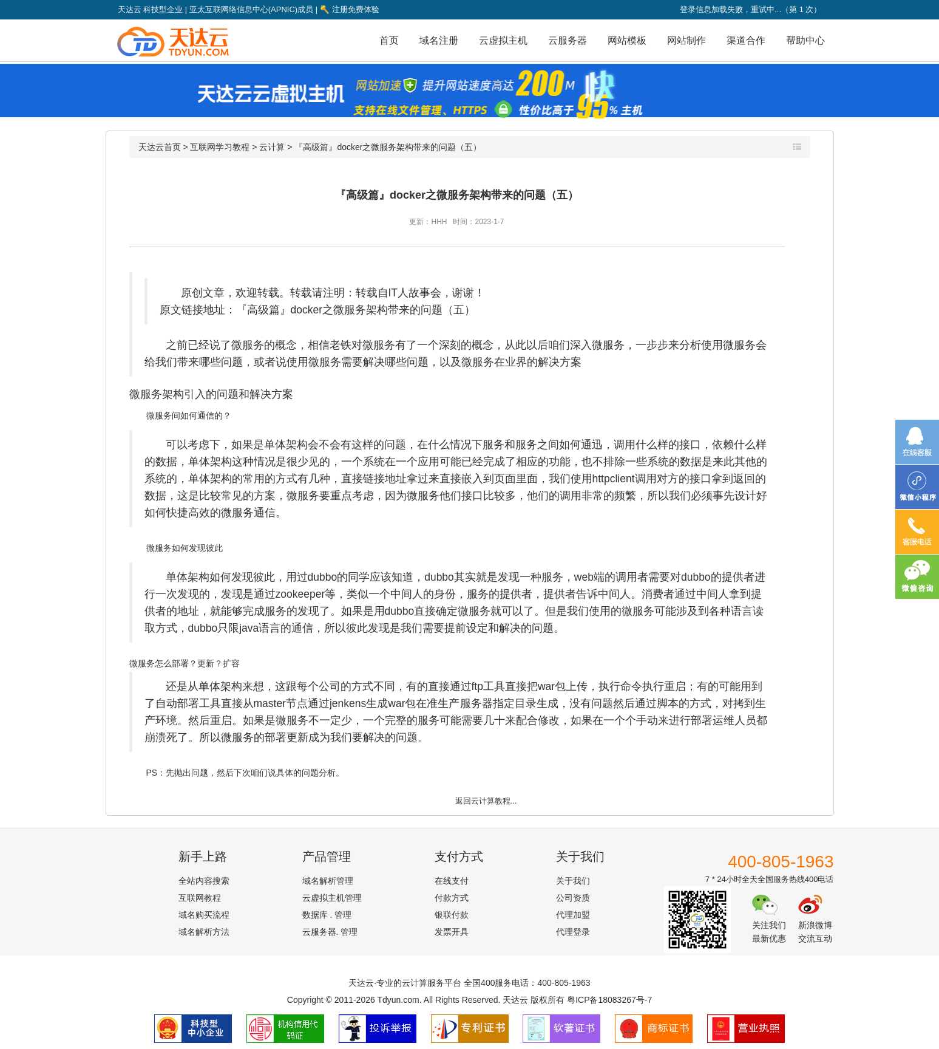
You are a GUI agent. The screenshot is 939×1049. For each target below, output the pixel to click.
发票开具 (452, 932)
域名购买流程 (203, 915)
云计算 (272, 147)
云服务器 (567, 40)
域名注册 (438, 40)
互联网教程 (199, 898)
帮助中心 (805, 40)
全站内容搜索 (203, 881)
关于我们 (573, 881)
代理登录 (573, 932)
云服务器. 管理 (330, 932)
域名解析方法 (203, 932)
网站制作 (686, 40)
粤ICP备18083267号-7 (609, 1000)
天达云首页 (159, 147)
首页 (389, 40)
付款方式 (452, 898)
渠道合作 (746, 40)
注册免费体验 (349, 9)
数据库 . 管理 (327, 915)
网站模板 (627, 40)
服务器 (476, 703)
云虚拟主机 (503, 40)
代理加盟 (573, 915)
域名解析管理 (327, 881)
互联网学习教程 (219, 147)
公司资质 (573, 898)
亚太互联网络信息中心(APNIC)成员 (251, 9)
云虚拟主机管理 (332, 898)
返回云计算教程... (486, 800)
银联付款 (452, 915)
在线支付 (452, 881)
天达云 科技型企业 (150, 9)
